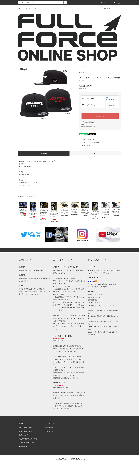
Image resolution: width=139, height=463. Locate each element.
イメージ (95, 153)
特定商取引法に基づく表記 (88, 126)
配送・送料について (25, 431)
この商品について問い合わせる (89, 142)
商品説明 (43, 153)
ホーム (20, 8)
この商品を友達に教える (87, 139)
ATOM (25, 446)
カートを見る (49, 427)
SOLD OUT (100, 116)
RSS (20, 446)
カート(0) (115, 3)
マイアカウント (50, 423)
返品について (85, 124)
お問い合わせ (105, 8)
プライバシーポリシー (26, 442)
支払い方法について (25, 427)
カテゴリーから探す (30, 8)
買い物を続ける (84, 145)
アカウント (103, 3)
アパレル (86, 66)
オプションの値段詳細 (87, 122)
